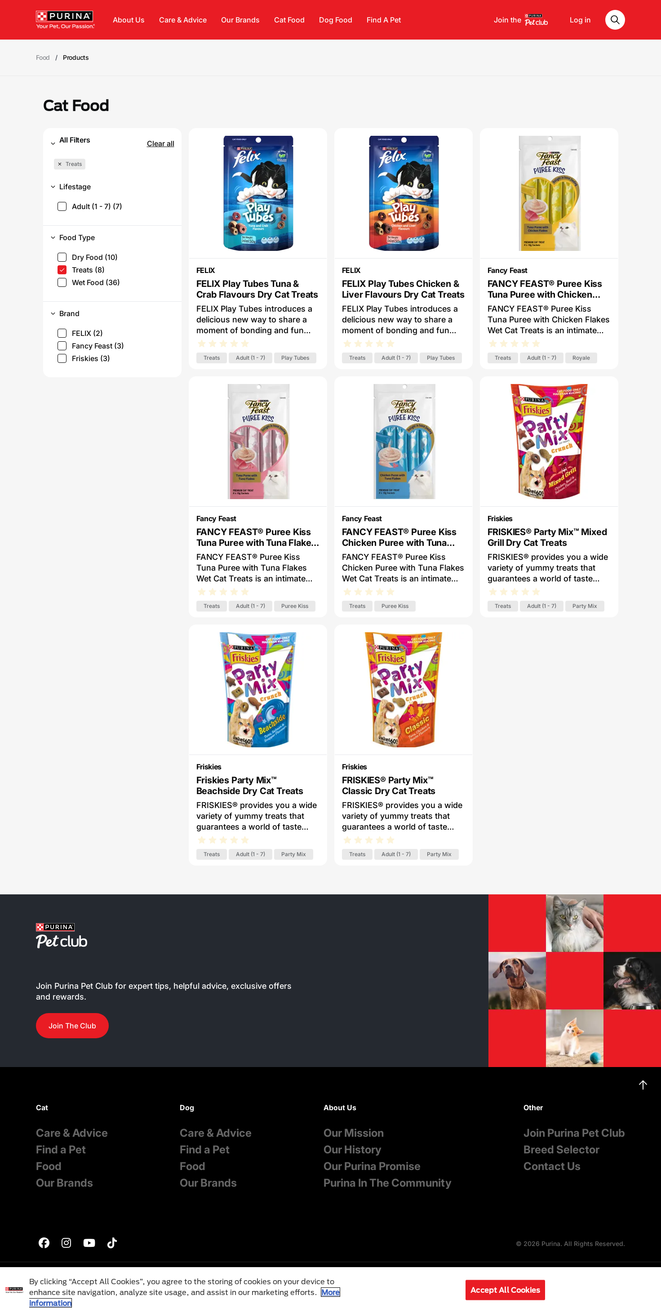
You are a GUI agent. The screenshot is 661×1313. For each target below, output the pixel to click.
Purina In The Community (388, 1182)
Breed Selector (561, 1149)
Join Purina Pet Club (574, 1132)
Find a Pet (61, 1149)
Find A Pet (384, 19)
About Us (129, 19)
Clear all (160, 143)
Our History (353, 1149)
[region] (330, 1290)
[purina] (44, 1244)
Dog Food (335, 19)
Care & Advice (183, 19)
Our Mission (354, 1132)
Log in (580, 19)
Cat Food (289, 19)
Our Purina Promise (372, 1166)
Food (49, 1166)
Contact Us (552, 1166)
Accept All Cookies (505, 1290)
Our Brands (240, 19)
